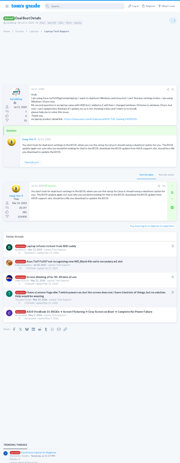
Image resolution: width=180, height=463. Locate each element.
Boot (69, 22)
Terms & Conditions (124, 457)
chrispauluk (21, 333)
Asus (42, 22)
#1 (115, 89)
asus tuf (52, 22)
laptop (78, 22)
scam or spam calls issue (148, 219)
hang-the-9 (29, 146)
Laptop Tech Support (55, 260)
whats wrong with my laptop (150, 256)
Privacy (99, 457)
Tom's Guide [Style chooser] (151, 443)
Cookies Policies (77, 457)
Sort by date (89, 185)
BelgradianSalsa (23, 279)
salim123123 (22, 294)
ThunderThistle (23, 313)
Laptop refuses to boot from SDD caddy (51, 256)
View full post (32, 172)
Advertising (51, 457)
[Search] (85, 6)
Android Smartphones (140, 229)
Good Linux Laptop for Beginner (152, 201)
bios (61, 22)
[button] (7, 6)
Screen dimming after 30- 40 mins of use (52, 291)
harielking (11, 22)
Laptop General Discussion (143, 211)
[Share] (110, 89)
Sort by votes (109, 185)
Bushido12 (21, 260)
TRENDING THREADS (135, 194)
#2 (106, 196)
